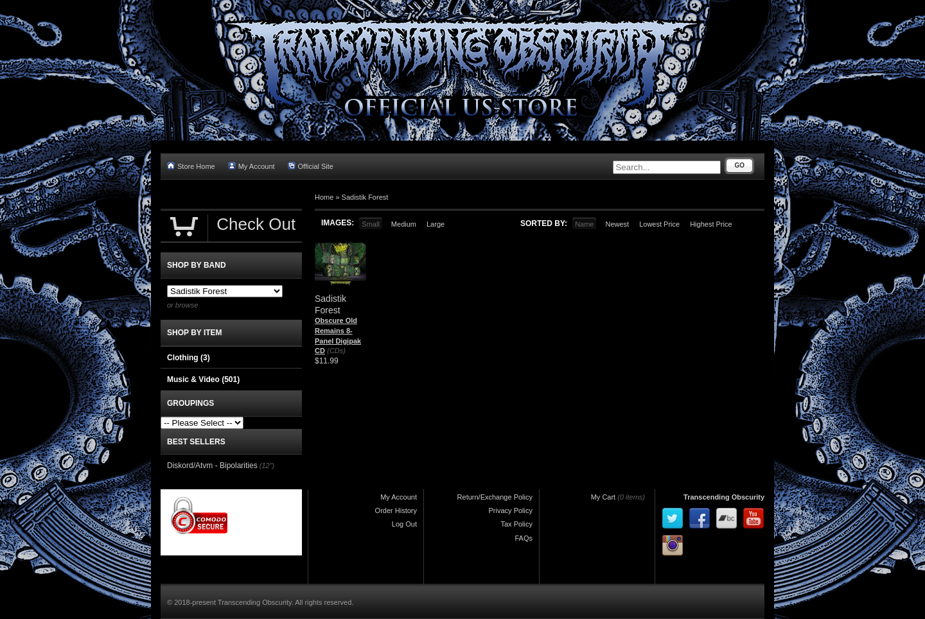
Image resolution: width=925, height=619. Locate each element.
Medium (403, 224)
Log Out (404, 524)
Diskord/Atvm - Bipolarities (212, 465)
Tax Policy (516, 524)
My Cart (603, 497)
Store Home (191, 166)
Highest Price (711, 224)
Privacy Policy (511, 510)
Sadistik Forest (365, 197)
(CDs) (336, 350)
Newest (617, 224)
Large (436, 224)
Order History (396, 510)
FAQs (524, 538)
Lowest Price (659, 224)
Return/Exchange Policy (495, 497)
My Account (251, 166)
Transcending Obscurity (723, 497)
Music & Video (203, 379)
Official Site (310, 166)
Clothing (188, 357)
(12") (267, 465)
